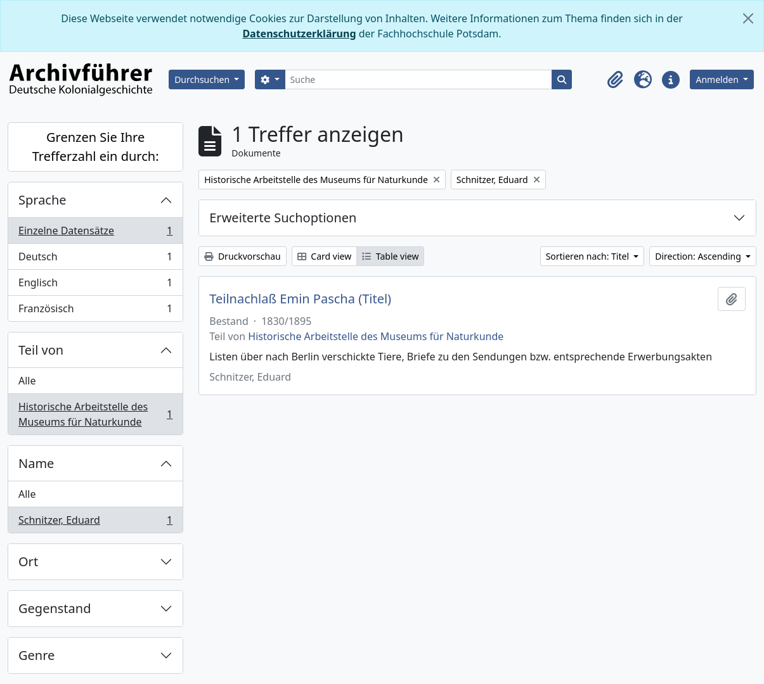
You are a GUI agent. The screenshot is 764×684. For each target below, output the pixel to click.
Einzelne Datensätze (95, 233)
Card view (324, 256)
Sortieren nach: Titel (588, 256)
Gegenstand (54, 608)
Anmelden (718, 79)
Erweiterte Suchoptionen (282, 217)
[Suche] (419, 79)
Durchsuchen (203, 79)
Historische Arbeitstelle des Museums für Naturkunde (95, 414)
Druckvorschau (242, 256)
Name (36, 463)
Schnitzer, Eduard (95, 522)
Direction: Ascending (699, 256)
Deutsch (95, 259)
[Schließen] (748, 18)
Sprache (42, 199)
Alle (27, 381)
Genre (36, 655)
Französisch (95, 311)
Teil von (40, 349)
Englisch (95, 285)
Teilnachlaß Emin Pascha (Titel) (300, 299)
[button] (615, 80)
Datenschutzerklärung (299, 34)
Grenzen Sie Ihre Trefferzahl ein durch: (95, 147)
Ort (28, 561)
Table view (390, 256)
